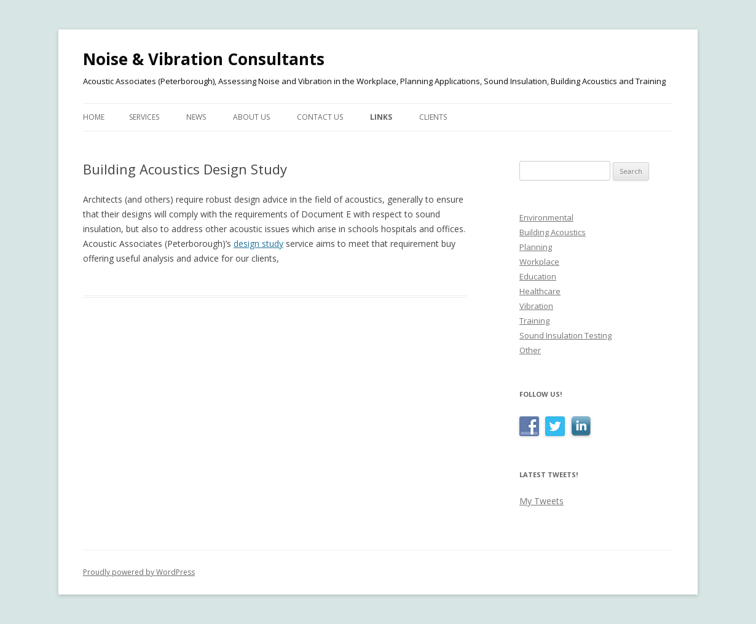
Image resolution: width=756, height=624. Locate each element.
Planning (535, 246)
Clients (433, 117)
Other (530, 350)
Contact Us (320, 117)
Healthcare (540, 291)
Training (534, 320)
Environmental (546, 217)
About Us (251, 117)
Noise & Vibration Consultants (204, 59)
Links (381, 117)
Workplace (539, 261)
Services (144, 117)
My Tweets (541, 501)
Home (93, 117)
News (196, 117)
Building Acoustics (552, 232)
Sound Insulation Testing (565, 335)
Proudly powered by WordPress (139, 572)
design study (258, 243)
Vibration (536, 305)
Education (537, 276)
